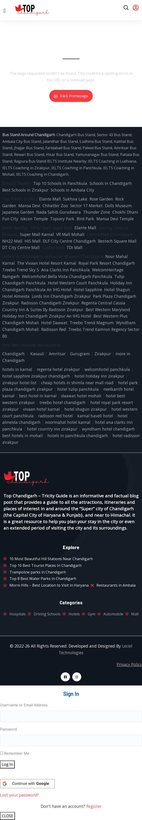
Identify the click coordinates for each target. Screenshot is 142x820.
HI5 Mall (33, 241)
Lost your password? (19, 795)
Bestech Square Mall (117, 241)
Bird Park (85, 218)
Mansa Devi (29, 205)
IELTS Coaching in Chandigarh (41, 174)
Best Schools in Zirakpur (25, 190)
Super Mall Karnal (37, 234)
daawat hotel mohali (81, 396)
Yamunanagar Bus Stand (96, 154)
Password (8, 729)
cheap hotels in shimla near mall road (77, 382)
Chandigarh (13, 353)
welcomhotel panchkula (107, 369)
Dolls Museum (118, 205)
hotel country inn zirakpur (52, 429)
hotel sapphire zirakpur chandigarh (36, 376)
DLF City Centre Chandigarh (69, 241)
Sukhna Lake (75, 199)
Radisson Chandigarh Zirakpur (50, 303)
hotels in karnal (17, 369)
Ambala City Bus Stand (21, 141)
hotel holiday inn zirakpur (99, 376)
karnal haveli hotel (95, 416)
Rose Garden (101, 199)
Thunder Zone (96, 212)
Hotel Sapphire (88, 289)
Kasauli (37, 353)
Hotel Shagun (117, 289)
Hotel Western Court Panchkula (78, 283)
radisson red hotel (55, 416)
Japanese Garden (18, 212)
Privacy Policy (129, 664)
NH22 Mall (12, 241)
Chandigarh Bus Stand (75, 134)
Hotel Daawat (54, 322)
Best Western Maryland (108, 309)
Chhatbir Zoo (55, 205)
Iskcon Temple (34, 218)
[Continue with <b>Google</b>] (27, 783)
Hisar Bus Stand (60, 154)
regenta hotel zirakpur (58, 369)
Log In (7, 764)
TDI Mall (74, 247)
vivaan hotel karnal (41, 409)
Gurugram (80, 353)
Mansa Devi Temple (115, 218)
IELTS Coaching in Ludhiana (112, 161)
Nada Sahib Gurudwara (58, 212)
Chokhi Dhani (125, 212)
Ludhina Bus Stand (96, 141)
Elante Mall (50, 199)
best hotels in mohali (22, 435)
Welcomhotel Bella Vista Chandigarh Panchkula (67, 276)
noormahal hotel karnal (67, 422)
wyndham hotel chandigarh (108, 429)
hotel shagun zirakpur (85, 409)
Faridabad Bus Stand (63, 147)
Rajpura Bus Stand (30, 161)
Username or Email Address (24, 705)
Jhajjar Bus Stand (28, 147)
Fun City (10, 218)
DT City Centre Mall (21, 247)
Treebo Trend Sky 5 (20, 269)
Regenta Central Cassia (103, 303)
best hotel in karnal (38, 396)
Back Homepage (71, 95)
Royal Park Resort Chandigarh (106, 263)
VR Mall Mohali (70, 234)
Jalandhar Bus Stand (60, 141)
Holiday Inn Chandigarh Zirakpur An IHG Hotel (46, 316)
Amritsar (57, 353)
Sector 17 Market (86, 205)
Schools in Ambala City (72, 190)
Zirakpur (102, 353)
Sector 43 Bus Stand (114, 134)
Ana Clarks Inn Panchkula (65, 269)
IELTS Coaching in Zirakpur (25, 167)
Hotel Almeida (15, 296)
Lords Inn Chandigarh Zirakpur (61, 296)
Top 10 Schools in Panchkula (60, 183)
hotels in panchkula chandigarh (77, 435)
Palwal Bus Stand (97, 147)
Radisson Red (53, 329)
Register (93, 806)
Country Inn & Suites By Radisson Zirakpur (42, 309)
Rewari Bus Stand (29, 154)
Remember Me (16, 753)
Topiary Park (62, 218)
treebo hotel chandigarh (62, 402)
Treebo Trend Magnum (92, 322)
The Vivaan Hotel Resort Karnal (46, 263)
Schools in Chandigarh (111, 183)
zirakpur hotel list (19, 382)
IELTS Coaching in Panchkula (76, 167)
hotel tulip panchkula (78, 389)
